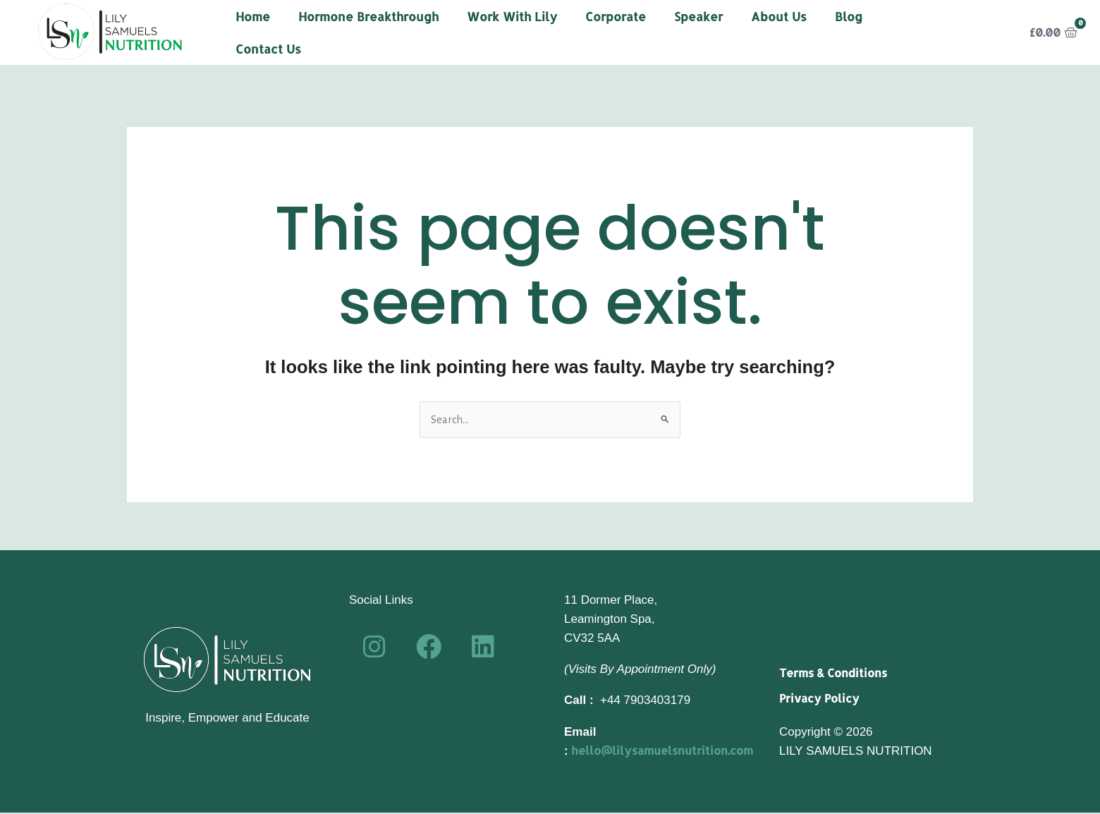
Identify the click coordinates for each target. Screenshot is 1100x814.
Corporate (615, 16)
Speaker (698, 16)
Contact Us (268, 48)
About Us (779, 16)
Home (253, 16)
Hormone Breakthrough (368, 16)
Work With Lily (512, 16)
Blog (848, 16)
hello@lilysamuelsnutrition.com (667, 751)
